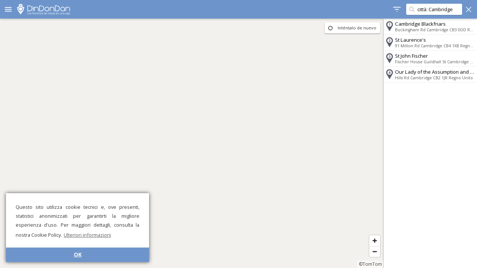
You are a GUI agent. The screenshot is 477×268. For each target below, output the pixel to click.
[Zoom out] (374, 251)
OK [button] (78, 254)
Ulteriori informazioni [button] (87, 235)
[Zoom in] (374, 240)
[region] (192, 143)
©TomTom (370, 264)
